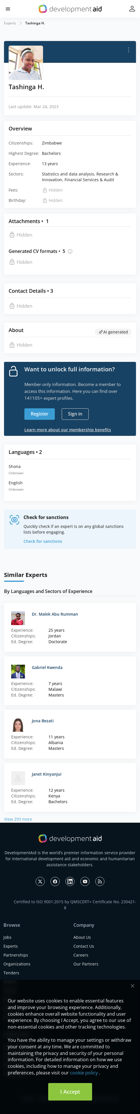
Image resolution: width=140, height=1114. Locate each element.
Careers (80, 955)
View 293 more (18, 819)
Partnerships (15, 955)
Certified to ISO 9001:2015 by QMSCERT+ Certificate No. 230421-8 (75, 904)
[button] (7, 9)
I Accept (70, 1091)
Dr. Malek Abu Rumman (55, 614)
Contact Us (83, 946)
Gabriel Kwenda (47, 667)
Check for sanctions (43, 541)
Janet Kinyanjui (46, 774)
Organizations (16, 964)
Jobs (7, 937)
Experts (10, 23)
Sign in (75, 414)
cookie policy (84, 1073)
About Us (82, 937)
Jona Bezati (43, 720)
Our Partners (85, 964)
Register (39, 414)
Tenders (11, 973)
